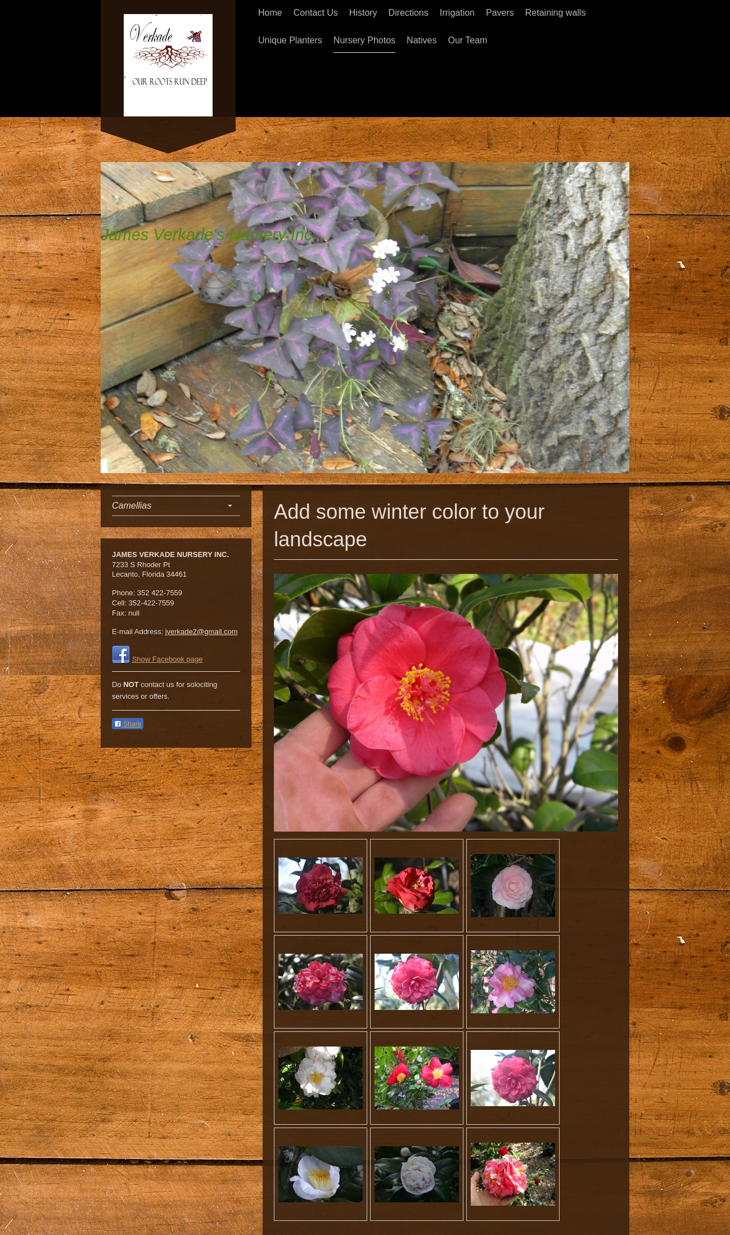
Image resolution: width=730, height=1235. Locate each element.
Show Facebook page (167, 659)
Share (127, 724)
